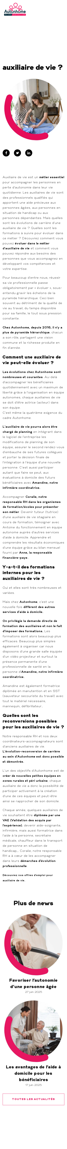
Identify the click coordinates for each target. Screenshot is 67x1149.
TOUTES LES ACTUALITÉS (33, 1115)
